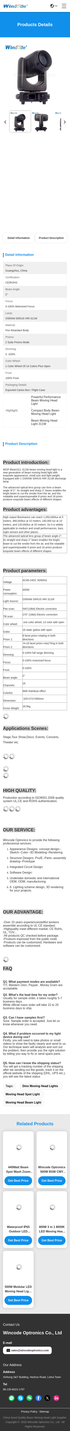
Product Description (51, 237)
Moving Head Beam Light (23, 1102)
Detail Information (19, 237)
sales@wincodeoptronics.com (27, 1350)
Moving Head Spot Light (23, 1094)
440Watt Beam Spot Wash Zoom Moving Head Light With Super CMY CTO (18, 1170)
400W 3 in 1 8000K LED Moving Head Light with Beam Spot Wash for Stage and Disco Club (52, 1229)
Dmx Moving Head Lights (40, 1086)
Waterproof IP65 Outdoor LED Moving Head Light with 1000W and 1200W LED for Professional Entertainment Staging (18, 1229)
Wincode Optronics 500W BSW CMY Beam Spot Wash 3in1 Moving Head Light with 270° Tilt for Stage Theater (52, 1170)
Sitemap (44, 1411)
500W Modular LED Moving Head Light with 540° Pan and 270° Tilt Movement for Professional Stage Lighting (18, 1289)
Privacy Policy (29, 1411)
